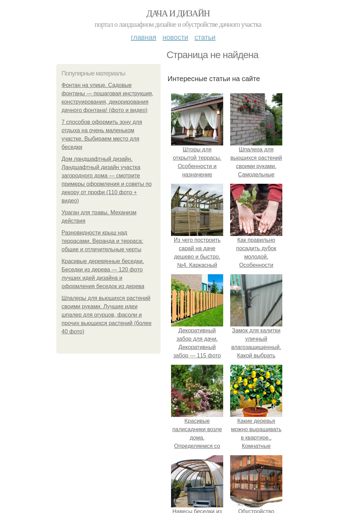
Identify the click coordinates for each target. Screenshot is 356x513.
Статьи (204, 37)
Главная (143, 37)
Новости (175, 37)
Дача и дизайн (178, 13)
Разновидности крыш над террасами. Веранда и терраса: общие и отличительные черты (102, 241)
